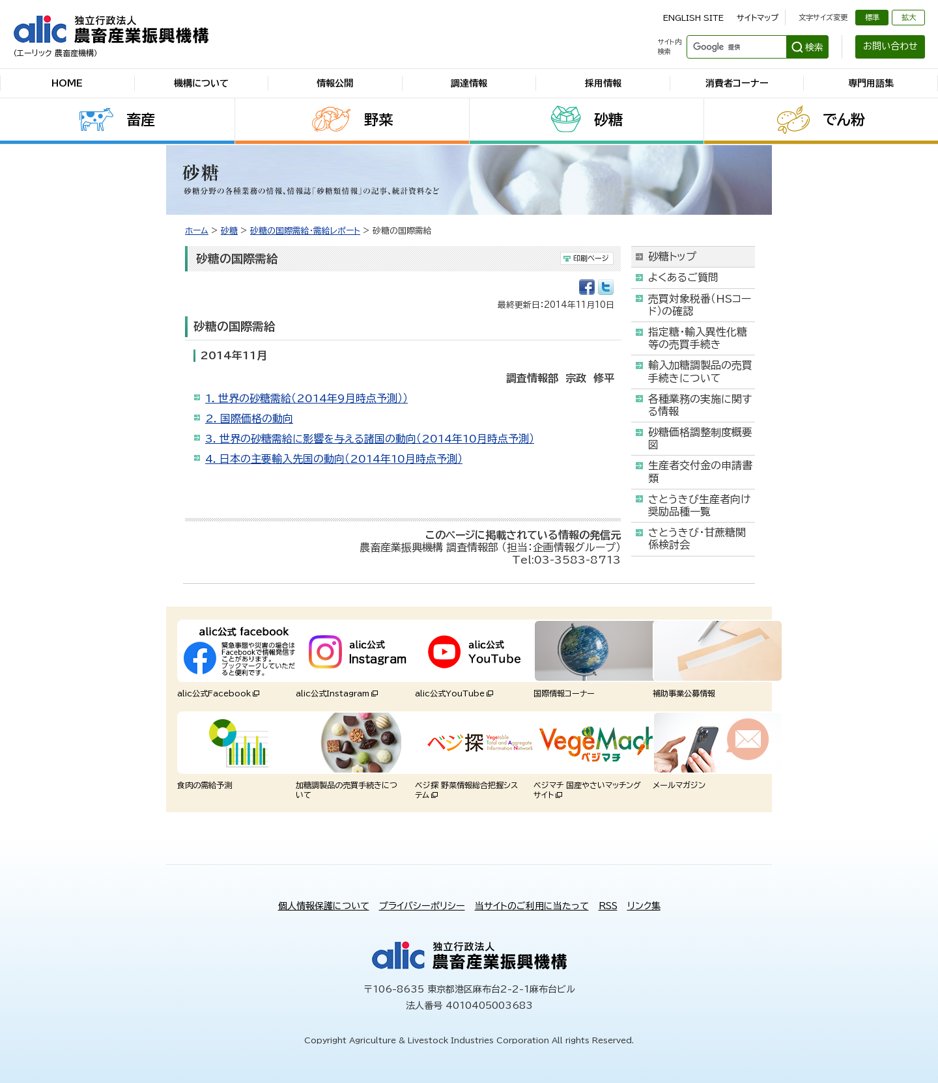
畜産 (140, 120)
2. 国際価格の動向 (249, 418)
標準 (872, 17)
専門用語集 (871, 83)
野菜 (378, 120)
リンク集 (644, 906)
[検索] (735, 47)
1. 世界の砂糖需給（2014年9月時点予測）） (306, 398)
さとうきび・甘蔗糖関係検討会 (697, 538)
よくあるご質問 (683, 277)
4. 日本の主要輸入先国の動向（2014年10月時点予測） (333, 459)
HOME (67, 83)
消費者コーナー (737, 83)
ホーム (196, 230)
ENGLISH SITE (693, 17)
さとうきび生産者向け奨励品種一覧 (699, 505)
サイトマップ (757, 17)
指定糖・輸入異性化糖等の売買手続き (697, 338)
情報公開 (335, 83)
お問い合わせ (890, 46)
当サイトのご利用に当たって (532, 906)
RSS (608, 906)
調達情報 (469, 83)
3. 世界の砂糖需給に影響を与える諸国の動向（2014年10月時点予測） (369, 438)
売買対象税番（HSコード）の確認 (699, 305)
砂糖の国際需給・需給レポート (305, 230)
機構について (201, 83)
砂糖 (608, 120)
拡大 (909, 17)
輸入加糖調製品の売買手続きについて (700, 371)
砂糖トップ (672, 256)
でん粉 (844, 120)
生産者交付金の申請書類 (700, 471)
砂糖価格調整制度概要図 (700, 438)
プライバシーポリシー (422, 906)
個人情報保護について (323, 906)
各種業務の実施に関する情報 (700, 405)
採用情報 (603, 83)
